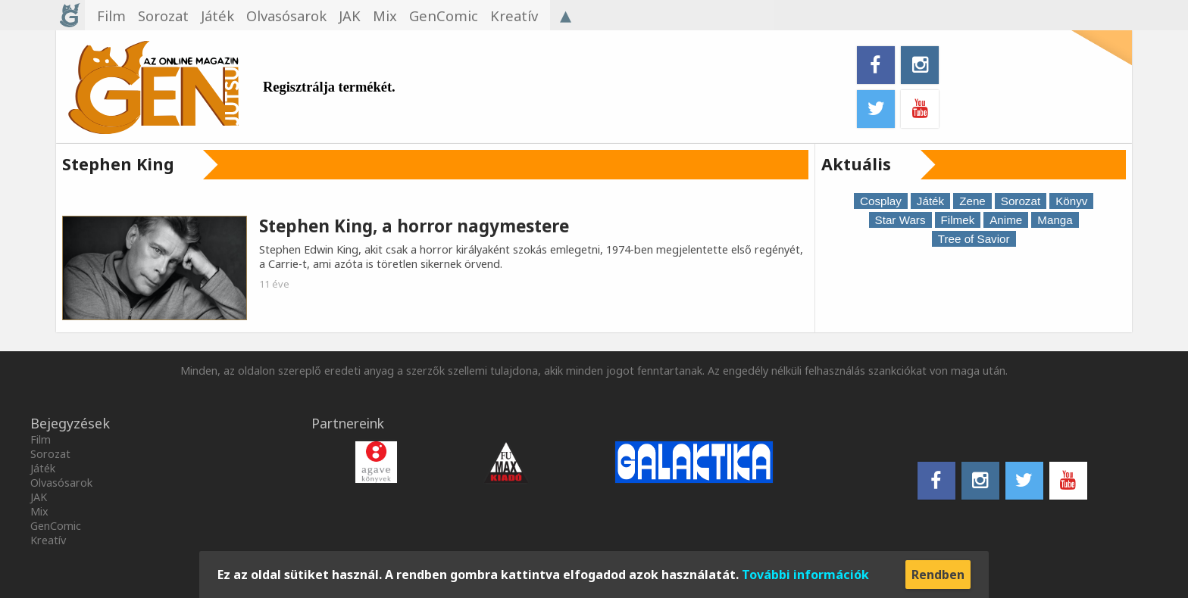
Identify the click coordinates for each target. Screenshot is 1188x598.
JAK (38, 497)
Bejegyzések (70, 423)
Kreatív (48, 540)
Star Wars (900, 219)
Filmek (958, 219)
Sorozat (1020, 201)
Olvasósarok (61, 482)
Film (40, 439)
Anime (1005, 219)
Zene (972, 201)
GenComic (55, 526)
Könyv (1071, 201)
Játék (930, 201)
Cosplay (881, 201)
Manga (1054, 219)
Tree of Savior (974, 238)
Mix (39, 511)
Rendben (937, 574)
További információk (805, 574)
